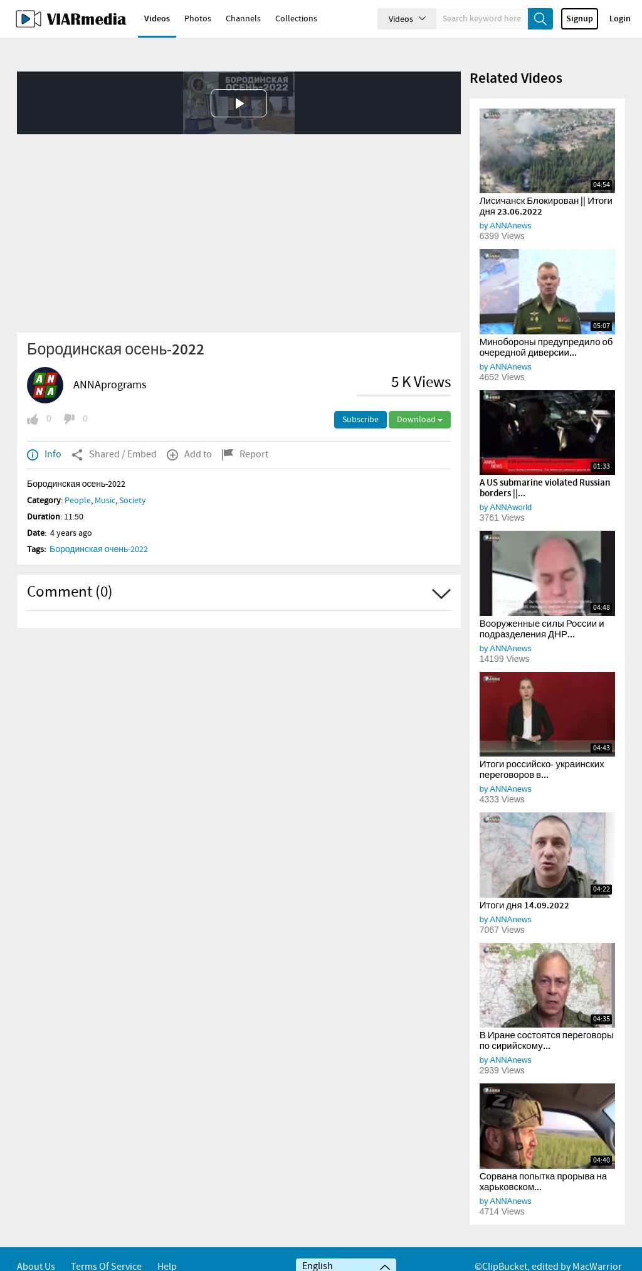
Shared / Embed (114, 433)
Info (44, 433)
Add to (189, 433)
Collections (296, 18)
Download (420, 398)
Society (132, 479)
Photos (197, 18)
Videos (157, 18)
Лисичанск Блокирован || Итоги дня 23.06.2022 (546, 185)
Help (167, 1250)
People (78, 479)
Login (620, 18)
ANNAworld (511, 486)
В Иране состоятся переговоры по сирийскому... (547, 1019)
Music (105, 479)
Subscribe (360, 398)
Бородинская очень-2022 (99, 528)
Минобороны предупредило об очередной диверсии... (546, 326)
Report (245, 433)
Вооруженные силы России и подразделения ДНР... (542, 608)
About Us (36, 1250)
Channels (243, 18)
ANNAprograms (110, 363)
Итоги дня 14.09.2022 (524, 884)
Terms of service (106, 1250)
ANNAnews (510, 204)
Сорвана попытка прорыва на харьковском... (543, 1161)
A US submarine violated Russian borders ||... (545, 467)
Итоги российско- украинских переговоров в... (542, 748)
